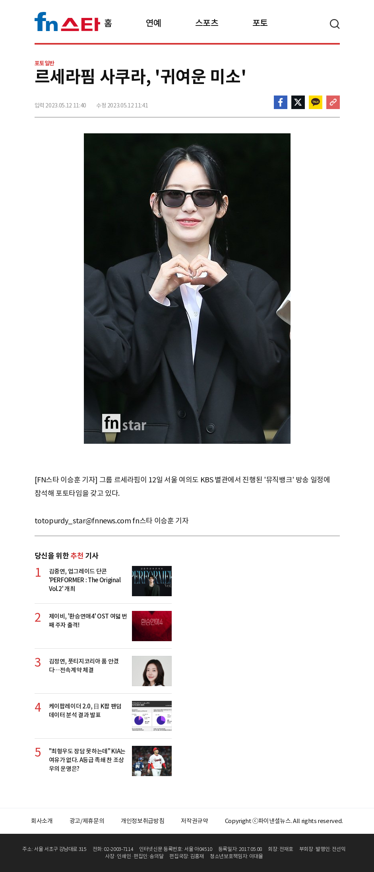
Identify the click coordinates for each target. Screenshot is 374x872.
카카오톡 (315, 102)
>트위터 (298, 102)
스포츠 (207, 23)
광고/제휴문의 (87, 821)
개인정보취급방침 (142, 821)
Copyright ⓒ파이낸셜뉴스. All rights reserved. (284, 821)
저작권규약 (194, 821)
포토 (260, 23)
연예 (153, 23)
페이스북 (280, 102)
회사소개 (42, 821)
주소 (333, 102)
